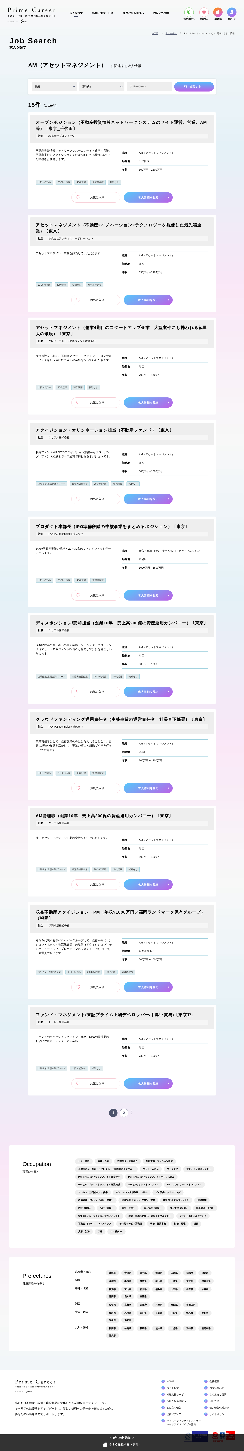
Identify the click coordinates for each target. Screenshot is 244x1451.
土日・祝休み (44, 182)
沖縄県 (112, 1335)
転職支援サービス (102, 12)
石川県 (143, 1289)
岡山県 (143, 1313)
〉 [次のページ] (133, 1113)
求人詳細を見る (150, 197)
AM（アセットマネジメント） (156, 152)
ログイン (231, 14)
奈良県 (174, 1304)
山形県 (174, 1273)
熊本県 (158, 1328)
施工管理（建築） (153, 1208)
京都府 (127, 1304)
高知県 (127, 1320)
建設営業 (201, 1200)
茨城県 (112, 1281)
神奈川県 (206, 1281)
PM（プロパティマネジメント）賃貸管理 (99, 1177)
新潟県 (112, 1289)
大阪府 (143, 1304)
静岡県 (112, 1296)
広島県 (158, 1313)
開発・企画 (160, 550)
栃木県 (127, 1281)
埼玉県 (158, 1281)
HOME (155, 33)
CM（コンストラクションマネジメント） (99, 1216)
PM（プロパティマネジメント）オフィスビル (151, 1177)
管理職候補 (98, 580)
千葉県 (174, 1281)
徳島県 (189, 1313)
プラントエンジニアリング (192, 1216)
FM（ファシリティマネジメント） (184, 1184)
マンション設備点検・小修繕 (93, 1192)
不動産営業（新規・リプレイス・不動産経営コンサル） (106, 1169)
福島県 (205, 1273)
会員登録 (218, 14)
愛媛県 (112, 1320)
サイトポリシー (218, 1414)
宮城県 (189, 1273)
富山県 (127, 1289)
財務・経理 (179, 1223)
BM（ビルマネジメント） (176, 1200)
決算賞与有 (98, 182)
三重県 (143, 1296)
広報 (100, 1231)
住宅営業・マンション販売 (159, 1161)
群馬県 (143, 1281)
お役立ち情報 (161, 12)
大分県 (174, 1328)
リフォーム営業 (151, 1169)
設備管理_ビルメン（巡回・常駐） (95, 1200)
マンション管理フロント (198, 1169)
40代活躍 (81, 182)
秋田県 (158, 1273)
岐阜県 (205, 1289)
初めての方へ (189, 14)
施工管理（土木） (205, 1208)
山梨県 (174, 1289)
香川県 (205, 1313)
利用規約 (214, 1401)
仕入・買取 (145, 550)
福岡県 (112, 1328)
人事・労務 (84, 1231)
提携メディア (174, 1414)
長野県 (189, 1289)
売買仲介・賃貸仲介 (127, 1161)
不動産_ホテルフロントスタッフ (94, 1223)
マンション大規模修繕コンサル (131, 1192)
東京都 (189, 1281)
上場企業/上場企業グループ (51, 484)
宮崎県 (189, 1328)
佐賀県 (127, 1328)
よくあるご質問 (218, 1394)
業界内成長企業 (80, 484)
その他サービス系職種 (130, 1223)
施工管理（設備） (179, 1208)
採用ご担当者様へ (133, 12)
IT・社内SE (116, 1231)
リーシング (172, 1169)
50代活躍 (78, 387)
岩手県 (143, 1273)
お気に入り (95, 197)
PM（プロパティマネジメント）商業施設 (99, 1184)
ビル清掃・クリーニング (168, 1192)
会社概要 (214, 1381)
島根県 (127, 1313)
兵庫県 (158, 1304)
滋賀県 (112, 1304)
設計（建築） (85, 1208)
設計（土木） (128, 1208)
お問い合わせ (216, 1388)
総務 (196, 1223)
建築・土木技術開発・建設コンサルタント (149, 1216)
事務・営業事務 (158, 1223)
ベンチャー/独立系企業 (49, 972)
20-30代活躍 (64, 182)
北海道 (112, 1273)
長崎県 (143, 1328)
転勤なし (114, 182)
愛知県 (127, 1296)
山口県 (174, 1313)
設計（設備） (107, 1208)
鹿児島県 (206, 1328)
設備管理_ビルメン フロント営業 (138, 1200)
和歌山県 (190, 1304)
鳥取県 (112, 1313)
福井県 (158, 1289)
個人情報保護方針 (219, 1407)
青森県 (127, 1273)
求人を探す (76, 12)
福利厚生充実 (94, 285)
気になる (204, 14)
